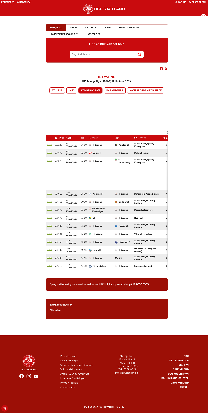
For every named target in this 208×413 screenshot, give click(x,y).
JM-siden (55, 310)
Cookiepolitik (67, 387)
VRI (94, 218)
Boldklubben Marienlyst (98, 210)
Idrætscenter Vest (143, 266)
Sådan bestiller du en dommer (76, 365)
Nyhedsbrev (23, 2)
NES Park (138, 218)
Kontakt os (7, 2)
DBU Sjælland (180, 383)
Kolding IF (98, 194)
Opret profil (197, 2)
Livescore (93, 34)
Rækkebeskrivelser (61, 305)
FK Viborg (97, 234)
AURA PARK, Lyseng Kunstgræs (144, 145)
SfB (120, 258)
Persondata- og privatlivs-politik (104, 407)
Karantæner (114, 90)
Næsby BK (124, 226)
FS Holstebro (99, 266)
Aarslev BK (124, 145)
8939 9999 (142, 284)
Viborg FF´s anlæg (143, 234)
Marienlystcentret (143, 210)
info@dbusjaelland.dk (127, 373)
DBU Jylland (181, 369)
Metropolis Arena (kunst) (146, 194)
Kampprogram (90, 90)
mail (120, 284)
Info (72, 90)
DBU (186, 356)
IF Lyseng (97, 145)
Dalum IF (97, 153)
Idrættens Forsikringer (72, 378)
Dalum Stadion (141, 153)
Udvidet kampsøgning (64, 34)
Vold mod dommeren (71, 369)
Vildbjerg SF (125, 202)
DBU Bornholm (179, 361)
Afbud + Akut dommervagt (74, 374)
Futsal (184, 387)
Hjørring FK (124, 242)
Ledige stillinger (69, 361)
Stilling (57, 90)
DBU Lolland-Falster (175, 378)
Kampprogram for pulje (146, 90)
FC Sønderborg (124, 161)
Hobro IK (97, 250)
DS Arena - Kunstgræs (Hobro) (145, 250)
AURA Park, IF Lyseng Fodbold (144, 202)
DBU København (178, 374)
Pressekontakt (68, 356)
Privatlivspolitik (69, 383)
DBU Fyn (183, 365)
